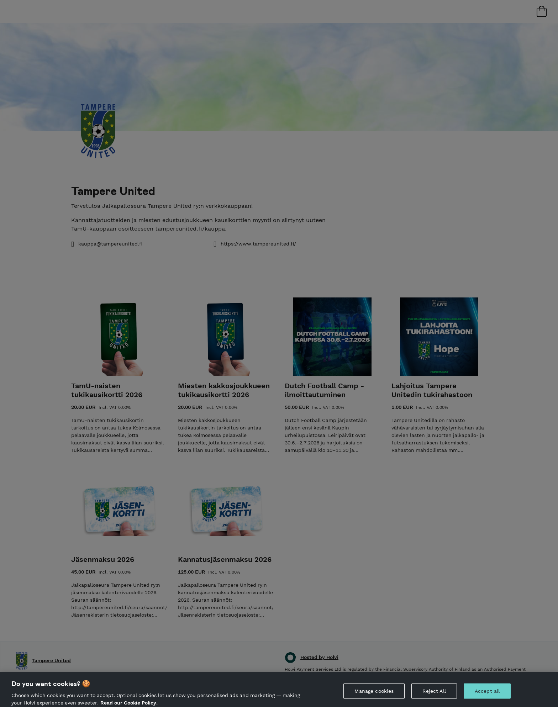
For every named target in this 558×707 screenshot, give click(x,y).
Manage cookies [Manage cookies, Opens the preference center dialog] (374, 694)
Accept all (487, 694)
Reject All (434, 694)
